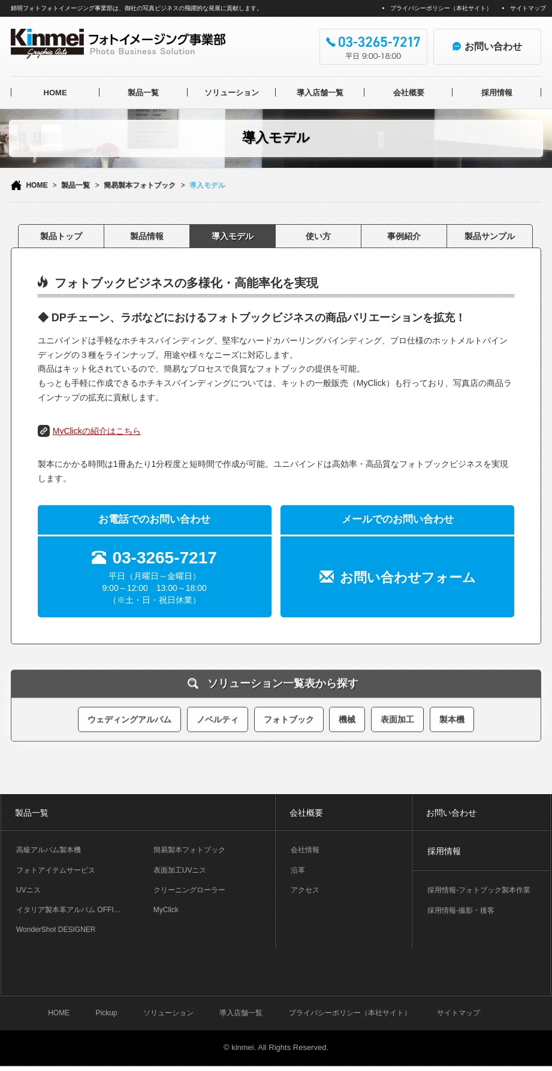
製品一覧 (143, 92)
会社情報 (305, 850)
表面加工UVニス (180, 870)
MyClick (166, 910)
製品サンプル (489, 236)
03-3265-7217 (164, 557)
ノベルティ (218, 714)
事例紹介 (404, 236)
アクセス (305, 890)
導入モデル (233, 236)
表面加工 (397, 714)
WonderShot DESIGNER (56, 929)
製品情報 (147, 236)
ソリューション (231, 92)
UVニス (28, 890)
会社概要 (408, 92)
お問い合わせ (451, 812)
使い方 (318, 236)
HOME (55, 92)
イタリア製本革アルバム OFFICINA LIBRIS (77, 910)
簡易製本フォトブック (140, 185)
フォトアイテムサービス (55, 870)
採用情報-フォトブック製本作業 (478, 890)
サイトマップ (528, 8)
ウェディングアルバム (129, 714)
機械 (347, 714)
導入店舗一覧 (320, 92)
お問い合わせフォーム (408, 577)
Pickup (106, 1017)
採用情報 (496, 92)
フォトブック (289, 714)
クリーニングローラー (189, 890)
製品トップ (61, 236)
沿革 (298, 870)
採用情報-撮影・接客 (460, 910)
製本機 (451, 714)
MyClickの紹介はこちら (97, 431)
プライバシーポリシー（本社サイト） (441, 8)
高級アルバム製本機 (48, 850)
